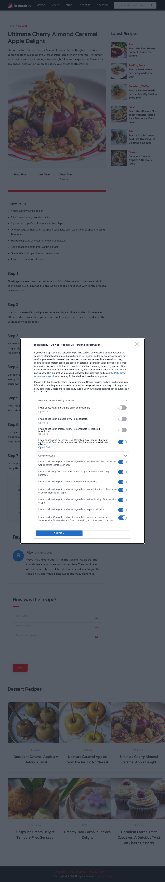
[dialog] (82, 441)
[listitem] (82, 400)
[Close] (138, 345)
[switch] (122, 407)
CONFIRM (59, 533)
